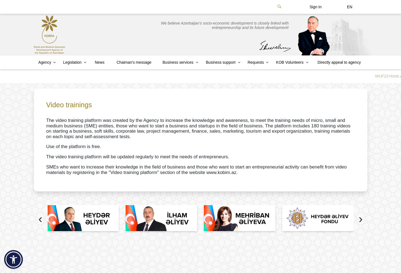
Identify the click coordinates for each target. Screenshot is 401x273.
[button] (13, 259)
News (99, 62)
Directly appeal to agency (339, 62)
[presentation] (40, 219)
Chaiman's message (134, 62)
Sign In (316, 7)
